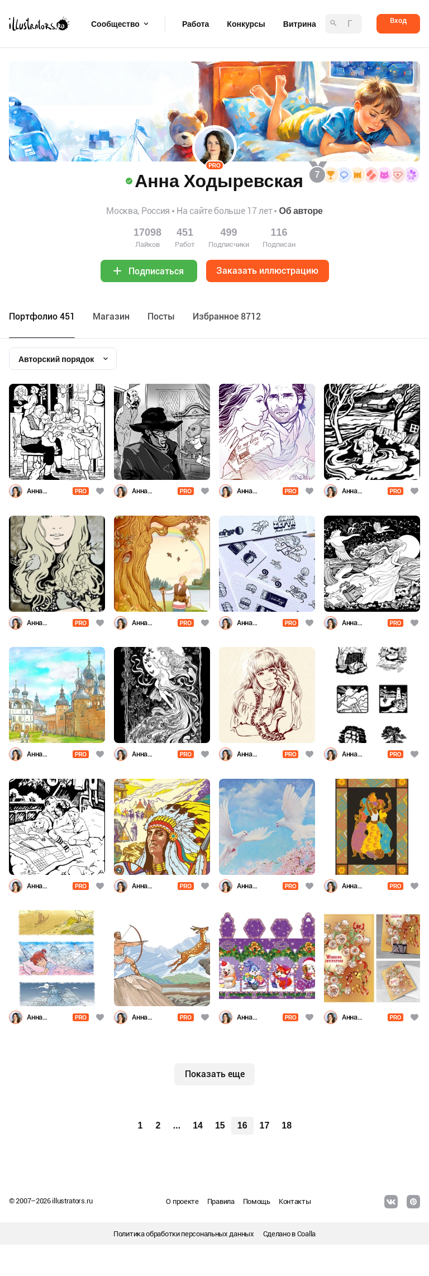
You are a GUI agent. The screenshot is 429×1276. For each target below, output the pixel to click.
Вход (398, 20)
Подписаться (156, 271)
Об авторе (300, 211)
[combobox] (63, 358)
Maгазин (111, 316)
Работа (195, 24)
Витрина (299, 24)
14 (198, 1125)
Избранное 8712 (227, 316)
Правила (221, 1201)
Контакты (295, 1201)
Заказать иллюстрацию (267, 270)
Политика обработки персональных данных (183, 1234)
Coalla (306, 1234)
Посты (161, 316)
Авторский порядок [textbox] (56, 359)
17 (265, 1125)
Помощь (256, 1201)
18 (287, 1125)
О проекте (182, 1201)
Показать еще (215, 1074)
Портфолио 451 (42, 316)
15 (220, 1125)
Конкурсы (246, 24)
